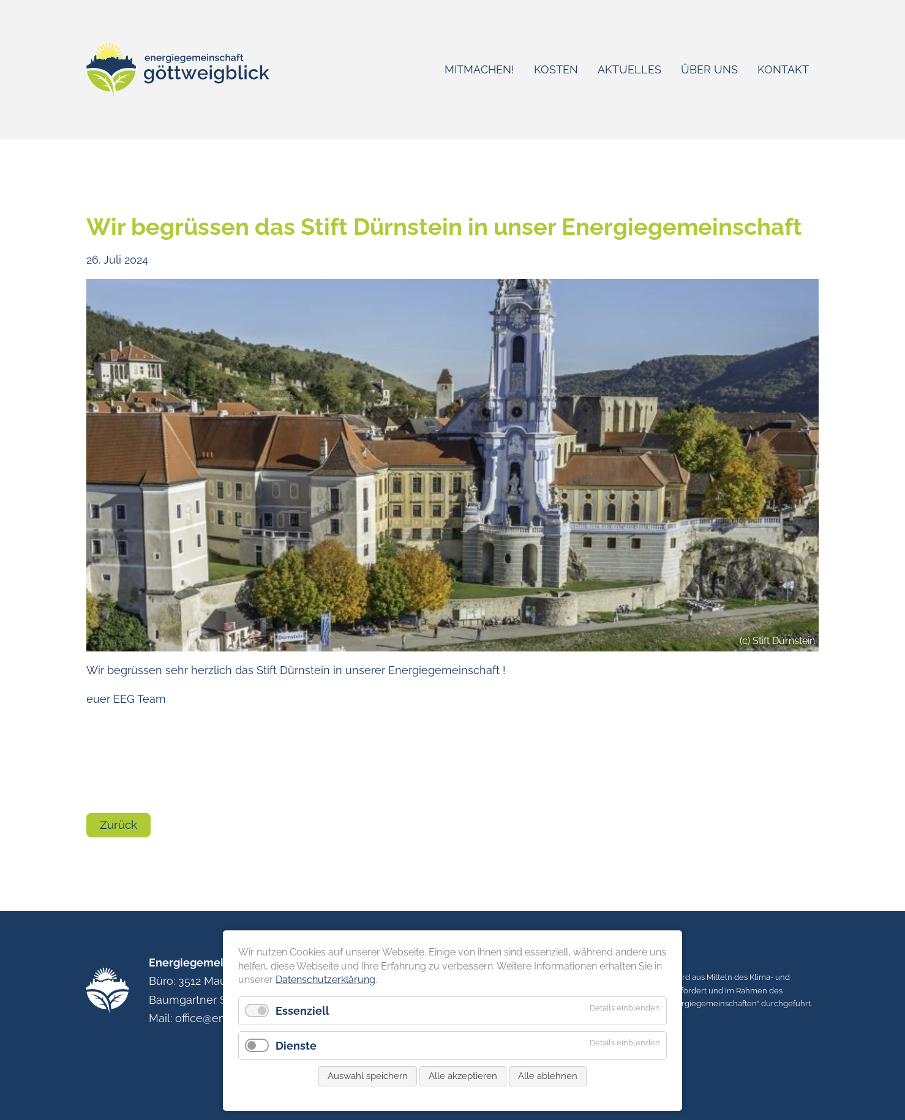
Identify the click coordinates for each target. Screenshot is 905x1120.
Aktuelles (629, 69)
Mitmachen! (479, 69)
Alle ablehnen (547, 1082)
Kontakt (783, 69)
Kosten (556, 69)
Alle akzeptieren (463, 1082)
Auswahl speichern (368, 1082)
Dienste (296, 1051)
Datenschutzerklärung (325, 986)
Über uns (709, 69)
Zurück (118, 824)
